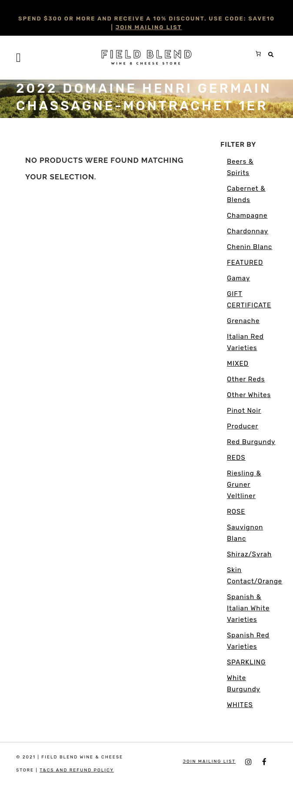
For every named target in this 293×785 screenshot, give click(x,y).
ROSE (236, 511)
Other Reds (246, 379)
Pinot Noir (244, 410)
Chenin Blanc (249, 247)
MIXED (238, 363)
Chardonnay (247, 231)
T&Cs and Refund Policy (77, 770)
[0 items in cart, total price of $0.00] (258, 53)
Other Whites (249, 395)
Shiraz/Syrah (249, 554)
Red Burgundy (251, 442)
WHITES (240, 705)
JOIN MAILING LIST (149, 27)
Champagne (247, 215)
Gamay (238, 278)
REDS (236, 458)
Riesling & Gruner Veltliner (244, 484)
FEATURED (245, 262)
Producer (242, 426)
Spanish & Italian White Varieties (248, 608)
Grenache (243, 321)
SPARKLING (246, 662)
